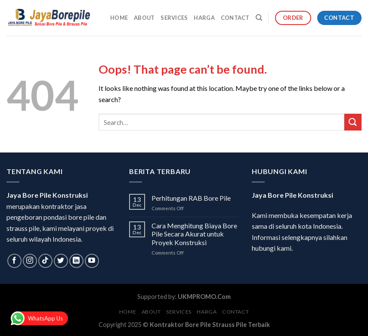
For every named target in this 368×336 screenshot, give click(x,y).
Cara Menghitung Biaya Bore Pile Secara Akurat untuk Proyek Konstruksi (194, 233)
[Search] (259, 17)
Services (174, 17)
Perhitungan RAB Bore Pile (191, 198)
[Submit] (353, 122)
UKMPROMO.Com (204, 296)
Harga (204, 17)
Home (119, 17)
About (144, 17)
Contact (235, 17)
